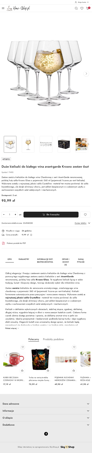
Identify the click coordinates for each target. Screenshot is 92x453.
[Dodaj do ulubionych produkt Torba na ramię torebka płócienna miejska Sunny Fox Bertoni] (48, 347)
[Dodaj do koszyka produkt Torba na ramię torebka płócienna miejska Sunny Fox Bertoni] (48, 370)
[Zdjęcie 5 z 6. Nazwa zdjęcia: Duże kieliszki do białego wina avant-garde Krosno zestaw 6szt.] (82, 144)
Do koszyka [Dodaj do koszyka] (51, 214)
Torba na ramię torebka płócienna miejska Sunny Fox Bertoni (39, 378)
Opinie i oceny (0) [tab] (65, 262)
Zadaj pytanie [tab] (80, 260)
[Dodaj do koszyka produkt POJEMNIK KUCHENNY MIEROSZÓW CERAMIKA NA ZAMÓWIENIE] (73, 370)
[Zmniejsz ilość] (4, 214)
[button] (86, 73)
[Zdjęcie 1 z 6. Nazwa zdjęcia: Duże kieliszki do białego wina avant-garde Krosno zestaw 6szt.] (10, 144)
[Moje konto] (82, 2)
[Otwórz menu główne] (3, 8)
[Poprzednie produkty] (6, 355)
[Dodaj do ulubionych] (85, 215)
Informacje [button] (46, 411)
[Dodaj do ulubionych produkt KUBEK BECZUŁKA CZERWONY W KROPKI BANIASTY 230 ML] (23, 347)
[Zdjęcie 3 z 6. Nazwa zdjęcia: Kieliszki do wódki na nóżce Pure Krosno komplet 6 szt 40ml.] (45, 144)
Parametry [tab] (24, 259)
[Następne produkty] (85, 355)
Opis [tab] (10, 259)
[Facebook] (46, 434)
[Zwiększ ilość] (15, 214)
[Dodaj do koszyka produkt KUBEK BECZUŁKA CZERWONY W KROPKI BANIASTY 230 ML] (22, 370)
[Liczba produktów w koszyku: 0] (87, 8)
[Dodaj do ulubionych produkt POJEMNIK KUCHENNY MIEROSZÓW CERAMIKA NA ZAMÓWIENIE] (74, 347)
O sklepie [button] (46, 418)
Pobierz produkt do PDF (14, 243)
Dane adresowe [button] (46, 404)
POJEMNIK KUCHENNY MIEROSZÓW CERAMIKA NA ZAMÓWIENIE (65, 378)
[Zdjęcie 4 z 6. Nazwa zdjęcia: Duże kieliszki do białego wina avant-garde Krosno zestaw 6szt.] (64, 144)
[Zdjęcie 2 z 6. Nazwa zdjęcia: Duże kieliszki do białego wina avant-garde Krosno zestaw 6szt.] (28, 144)
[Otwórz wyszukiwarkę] (76, 8)
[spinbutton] (9, 214)
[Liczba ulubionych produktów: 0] (81, 8)
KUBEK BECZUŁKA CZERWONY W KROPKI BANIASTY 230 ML (13, 378)
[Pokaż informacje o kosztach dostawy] (31, 234)
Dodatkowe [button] (46, 425)
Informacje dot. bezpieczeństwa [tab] (45, 260)
